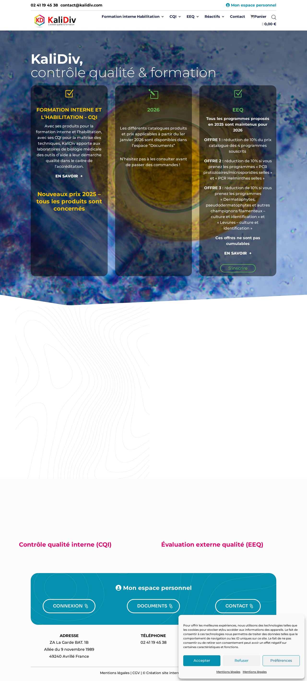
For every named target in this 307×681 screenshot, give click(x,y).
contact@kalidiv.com (81, 5)
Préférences (281, 660)
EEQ (191, 17)
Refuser (241, 660)
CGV (136, 673)
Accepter (202, 660)
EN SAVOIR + (69, 176)
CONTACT (236, 606)
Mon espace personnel (251, 5)
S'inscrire (238, 268)
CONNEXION (68, 606)
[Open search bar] (274, 17)
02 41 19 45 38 (44, 5)
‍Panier (260, 17)
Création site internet (165, 673)
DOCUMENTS (152, 606)
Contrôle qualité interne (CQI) (65, 544)
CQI (173, 17)
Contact (237, 17)
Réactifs (212, 17)
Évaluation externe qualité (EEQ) (212, 544)
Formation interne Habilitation (130, 17)
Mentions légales (228, 672)
